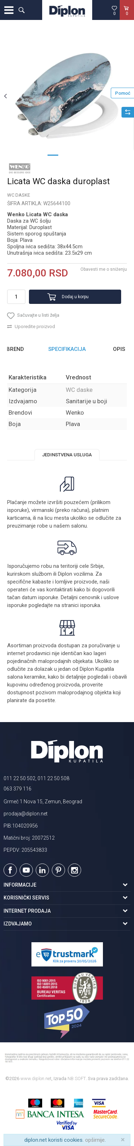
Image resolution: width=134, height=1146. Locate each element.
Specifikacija (67, 349)
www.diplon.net (35, 1078)
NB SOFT (77, 1078)
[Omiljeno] (114, 10)
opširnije (95, 1140)
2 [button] (67, 154)
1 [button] (52, 154)
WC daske (18, 195)
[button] (21, 10)
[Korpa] (127, 17)
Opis (119, 349)
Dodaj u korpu (75, 296)
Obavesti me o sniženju (103, 269)
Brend (15, 349)
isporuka (90, 605)
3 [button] (81, 154)
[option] (67, 96)
